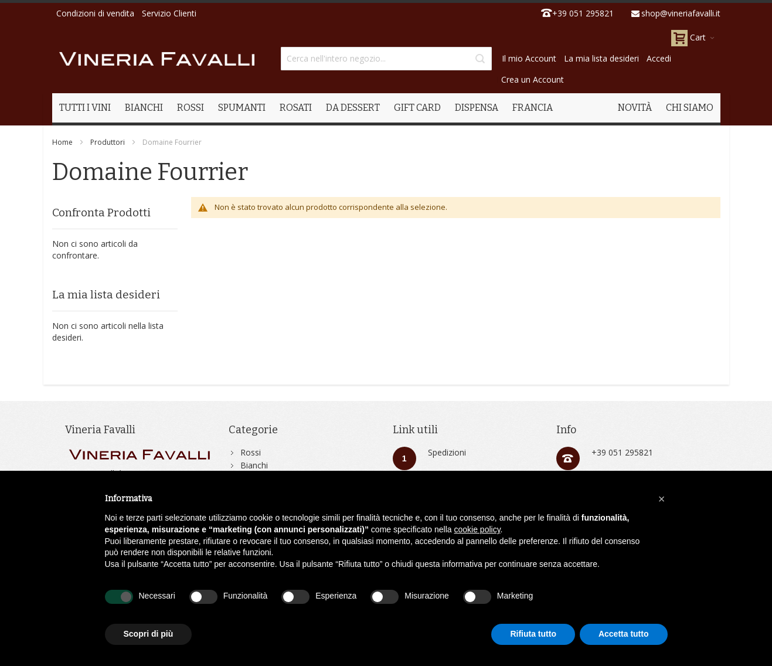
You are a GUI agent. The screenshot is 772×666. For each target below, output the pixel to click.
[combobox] (386, 58)
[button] (661, 499)
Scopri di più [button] (149, 633)
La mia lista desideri (601, 58)
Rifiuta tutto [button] (533, 633)
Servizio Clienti (169, 13)
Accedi (659, 58)
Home (62, 142)
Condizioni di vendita (95, 13)
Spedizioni (447, 452)
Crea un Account (532, 79)
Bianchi (254, 465)
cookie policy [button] (477, 529)
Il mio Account (529, 58)
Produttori (107, 142)
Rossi (250, 452)
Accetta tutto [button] (623, 633)
